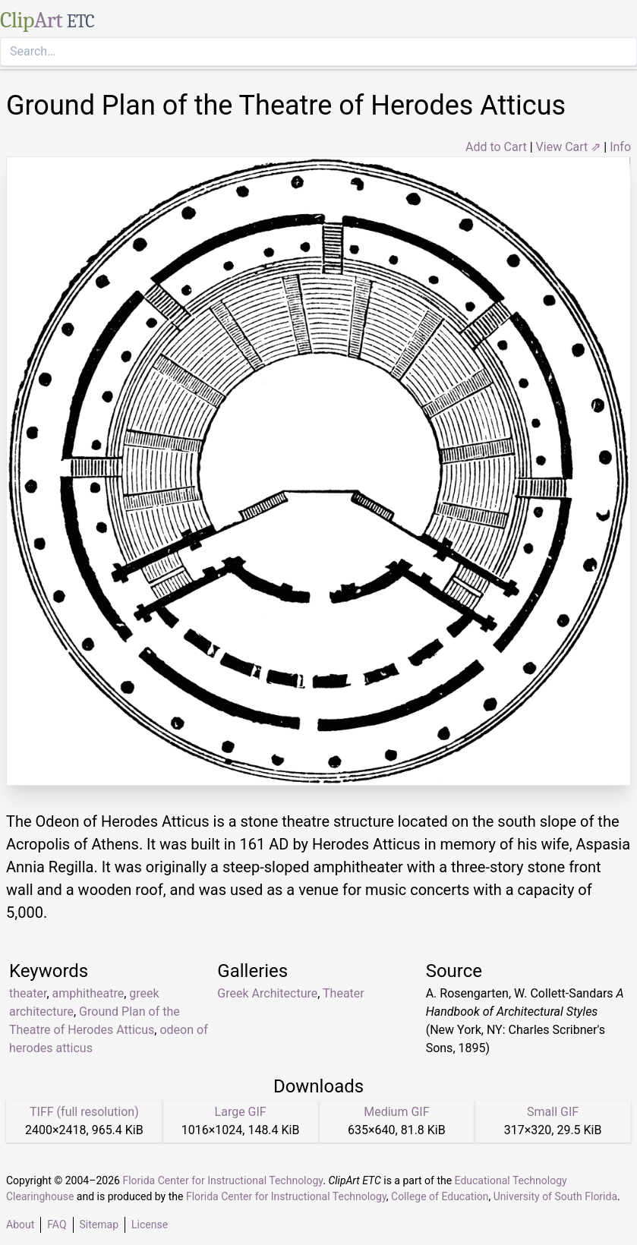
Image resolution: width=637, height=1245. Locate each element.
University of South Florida (555, 1196)
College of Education (440, 1196)
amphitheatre (88, 993)
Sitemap (99, 1224)
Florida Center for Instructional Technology (222, 1180)
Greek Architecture (267, 993)
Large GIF (240, 1112)
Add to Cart (496, 147)
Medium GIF (396, 1112)
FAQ (56, 1224)
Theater (343, 993)
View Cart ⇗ (568, 147)
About (20, 1224)
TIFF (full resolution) (84, 1112)
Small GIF (553, 1112)
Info (620, 147)
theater (27, 993)
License (149, 1224)
